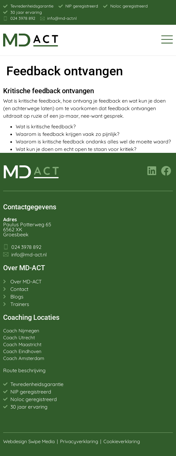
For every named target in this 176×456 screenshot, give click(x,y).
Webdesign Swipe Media (29, 441)
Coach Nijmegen (21, 331)
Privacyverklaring (79, 441)
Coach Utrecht (19, 338)
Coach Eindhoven (22, 351)
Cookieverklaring (122, 441)
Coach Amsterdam (23, 358)
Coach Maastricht (22, 344)
